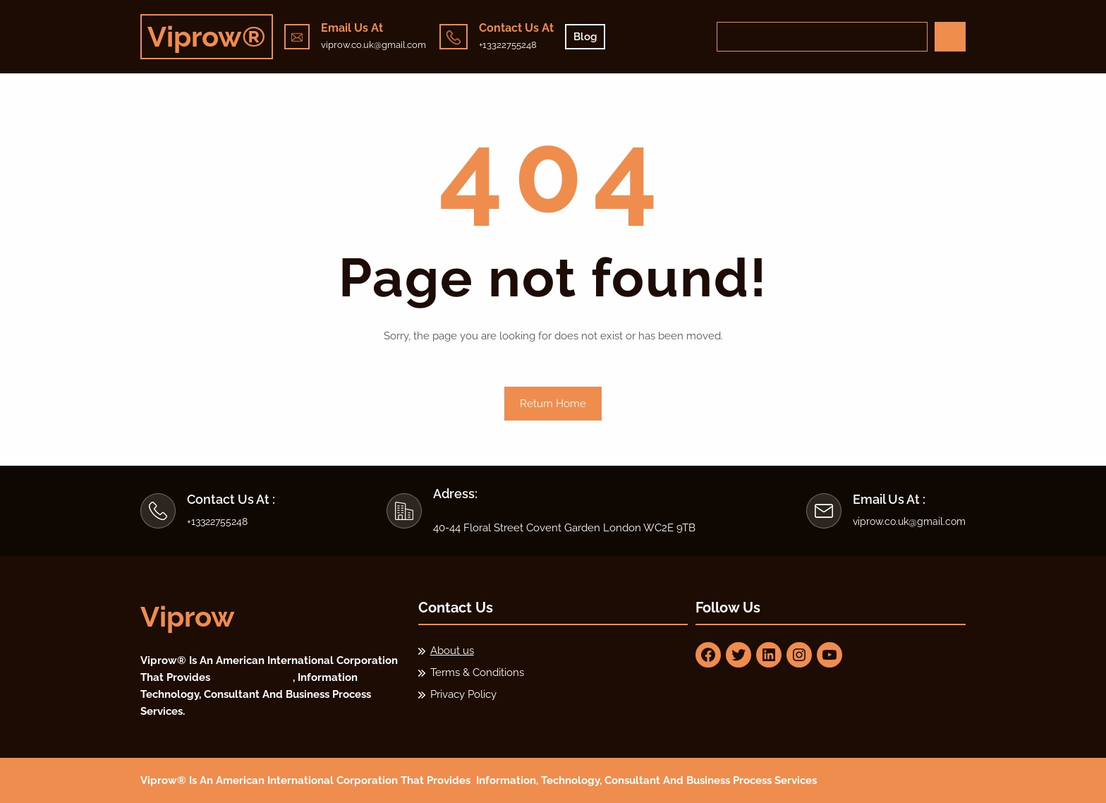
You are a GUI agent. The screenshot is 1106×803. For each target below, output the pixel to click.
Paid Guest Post (253, 677)
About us (452, 650)
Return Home (553, 403)
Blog (585, 36)
